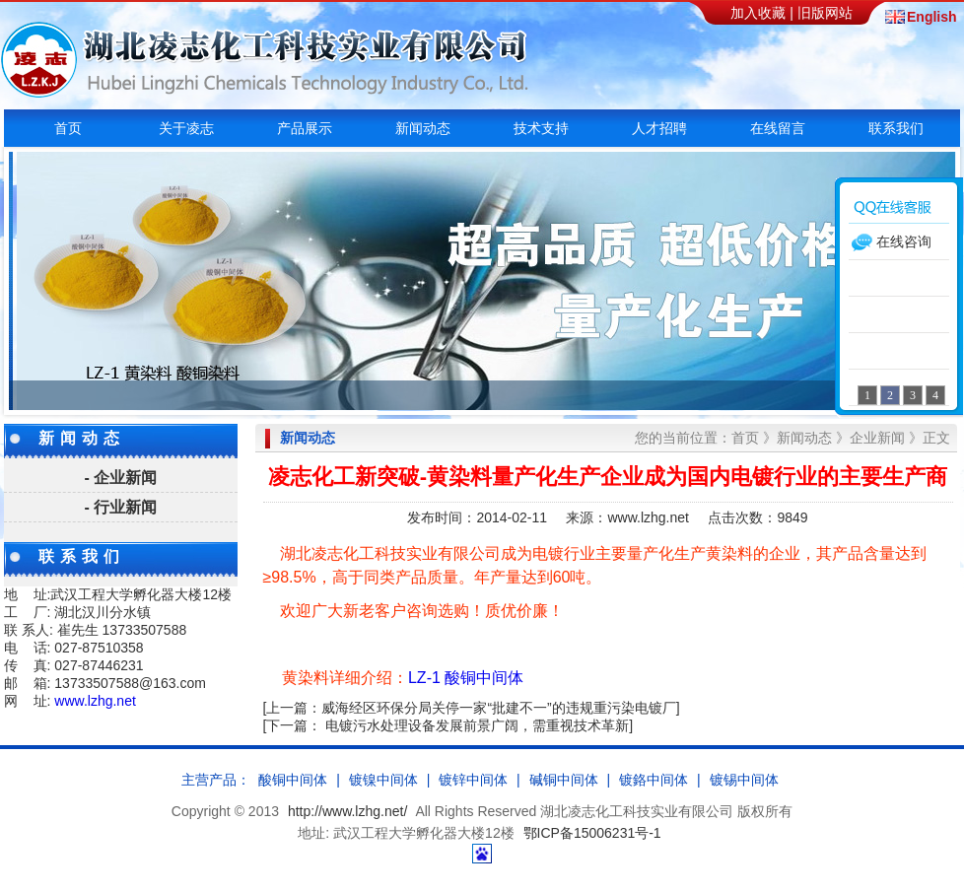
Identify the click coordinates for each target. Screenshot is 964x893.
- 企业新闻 (121, 477)
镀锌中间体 (473, 780)
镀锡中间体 (744, 780)
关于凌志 (186, 128)
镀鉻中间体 (653, 780)
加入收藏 (758, 13)
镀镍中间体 (383, 780)
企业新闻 (877, 438)
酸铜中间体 (292, 780)
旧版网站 (825, 13)
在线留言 (777, 128)
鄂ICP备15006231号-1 (592, 833)
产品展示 (304, 128)
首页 (68, 128)
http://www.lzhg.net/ (347, 811)
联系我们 (896, 128)
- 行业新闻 (121, 507)
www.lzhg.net (94, 701)
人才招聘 (659, 128)
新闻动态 (422, 128)
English (930, 17)
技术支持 (541, 128)
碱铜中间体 (563, 780)
